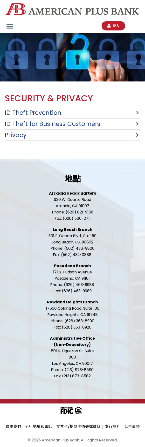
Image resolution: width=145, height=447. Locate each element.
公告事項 (132, 427)
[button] (72, 113)
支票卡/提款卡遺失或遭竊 (78, 427)
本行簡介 (112, 427)
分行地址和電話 (38, 427)
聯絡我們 (13, 427)
